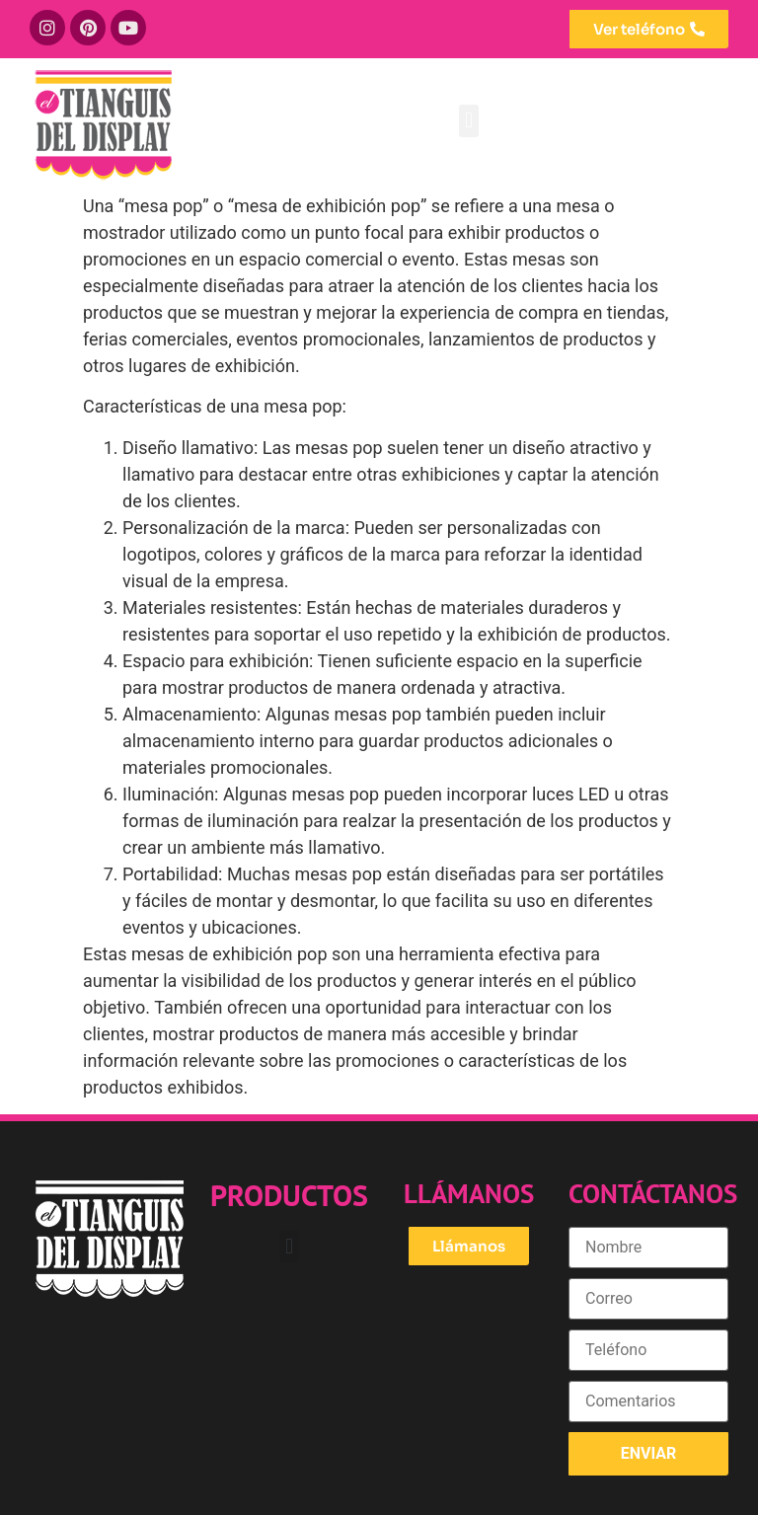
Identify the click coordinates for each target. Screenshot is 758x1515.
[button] (468, 121)
